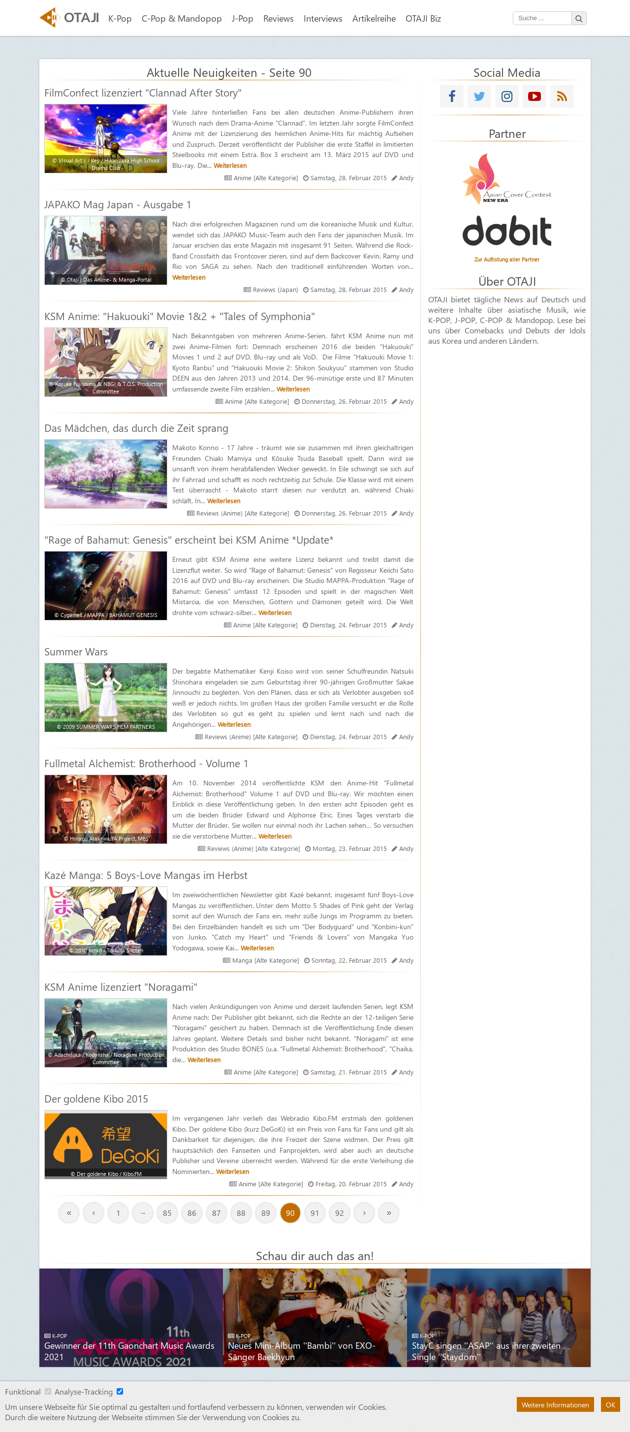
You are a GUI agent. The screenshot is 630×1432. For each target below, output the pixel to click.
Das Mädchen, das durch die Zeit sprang (136, 427)
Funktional (23, 1391)
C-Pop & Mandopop (182, 18)
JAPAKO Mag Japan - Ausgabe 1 (117, 204)
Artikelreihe (374, 18)
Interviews (323, 18)
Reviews (278, 18)
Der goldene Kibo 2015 (96, 1098)
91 (315, 1212)
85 (167, 1212)
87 (216, 1212)
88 (241, 1212)
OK (610, 1404)
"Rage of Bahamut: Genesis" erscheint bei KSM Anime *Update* (189, 539)
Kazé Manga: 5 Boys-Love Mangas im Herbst (146, 874)
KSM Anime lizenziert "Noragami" (120, 986)
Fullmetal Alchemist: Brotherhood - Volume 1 (146, 763)
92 (339, 1212)
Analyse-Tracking (84, 1391)
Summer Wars (76, 651)
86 (192, 1212)
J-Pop (242, 18)
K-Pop (120, 18)
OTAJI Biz (423, 18)
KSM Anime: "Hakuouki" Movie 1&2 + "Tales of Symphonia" (179, 316)
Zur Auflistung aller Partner (506, 259)
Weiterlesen (230, 165)
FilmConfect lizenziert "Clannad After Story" (143, 92)
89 (265, 1212)
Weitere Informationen (555, 1404)
